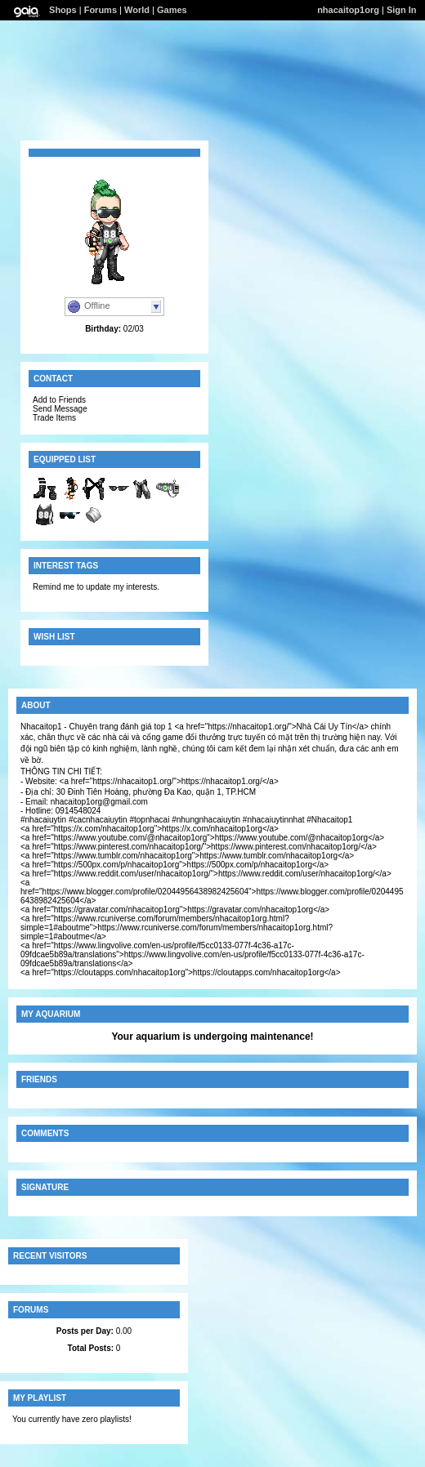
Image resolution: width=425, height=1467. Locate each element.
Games (172, 10)
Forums (100, 10)
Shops (63, 10)
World (137, 10)
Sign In (402, 10)
